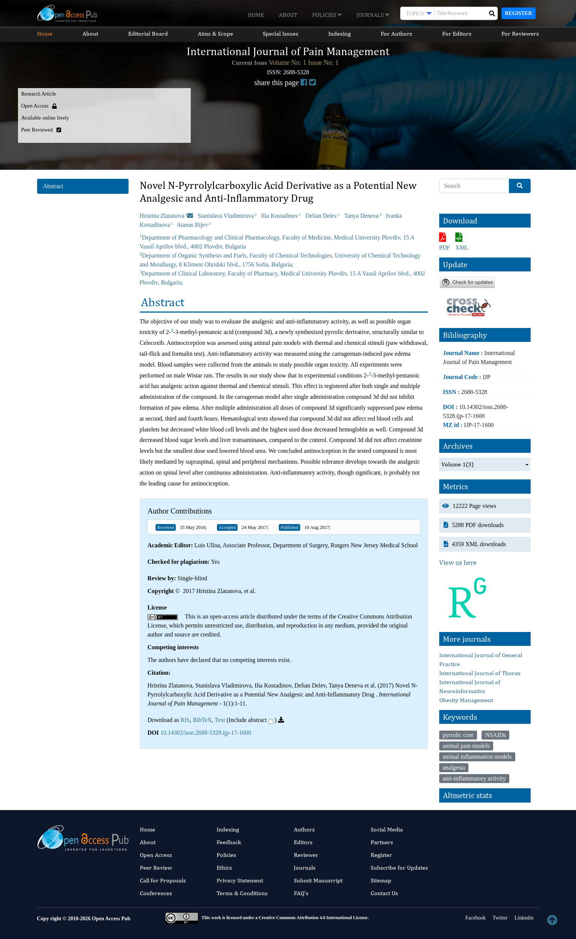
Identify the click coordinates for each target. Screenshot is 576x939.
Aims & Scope (215, 33)
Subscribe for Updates (399, 867)
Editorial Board (148, 33)
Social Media (387, 829)
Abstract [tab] (53, 186)
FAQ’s (301, 893)
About (288, 14)
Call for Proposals (163, 880)
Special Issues (281, 33)
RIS (185, 720)
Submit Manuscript (318, 880)
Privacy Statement (240, 880)
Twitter (499, 918)
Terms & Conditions (242, 893)
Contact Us (384, 893)
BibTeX (202, 720)
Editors (303, 842)
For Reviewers (520, 33)
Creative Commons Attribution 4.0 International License (313, 917)
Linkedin (523, 918)
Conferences (156, 893)
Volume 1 (457, 464)
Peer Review (156, 867)
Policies (326, 14)
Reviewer (306, 854)
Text (220, 720)
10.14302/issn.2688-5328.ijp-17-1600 (205, 732)
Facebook (475, 918)
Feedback (229, 842)
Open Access (156, 854)
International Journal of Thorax (480, 673)
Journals (372, 14)
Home (256, 14)
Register (518, 13)
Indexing (340, 33)
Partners (382, 842)
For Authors (397, 33)
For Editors (457, 33)
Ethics (224, 867)
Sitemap (381, 880)
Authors (304, 829)
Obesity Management (466, 700)
